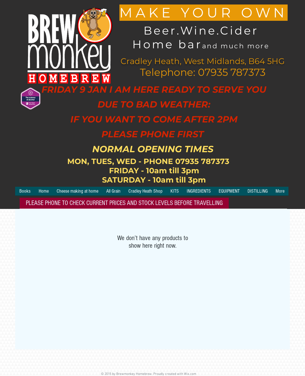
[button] (175, 193)
